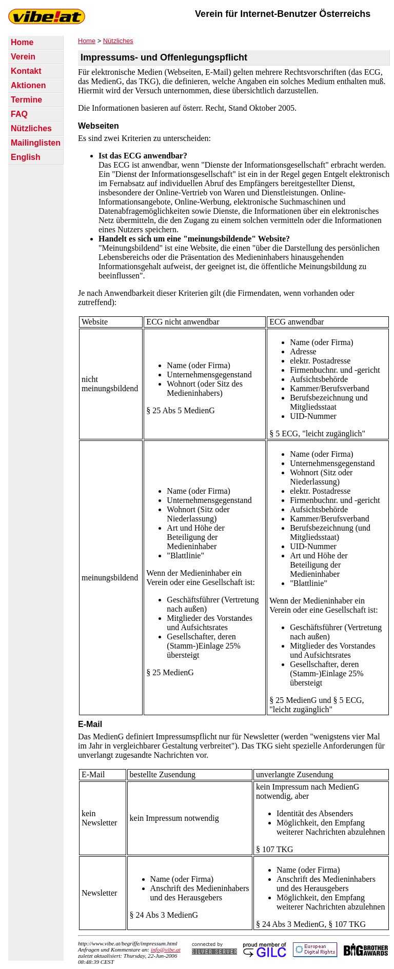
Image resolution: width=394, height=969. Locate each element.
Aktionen (28, 85)
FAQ (19, 114)
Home (22, 42)
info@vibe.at (166, 949)
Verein (23, 56)
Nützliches (31, 128)
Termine (26, 99)
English (26, 157)
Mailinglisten (36, 142)
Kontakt (26, 71)
